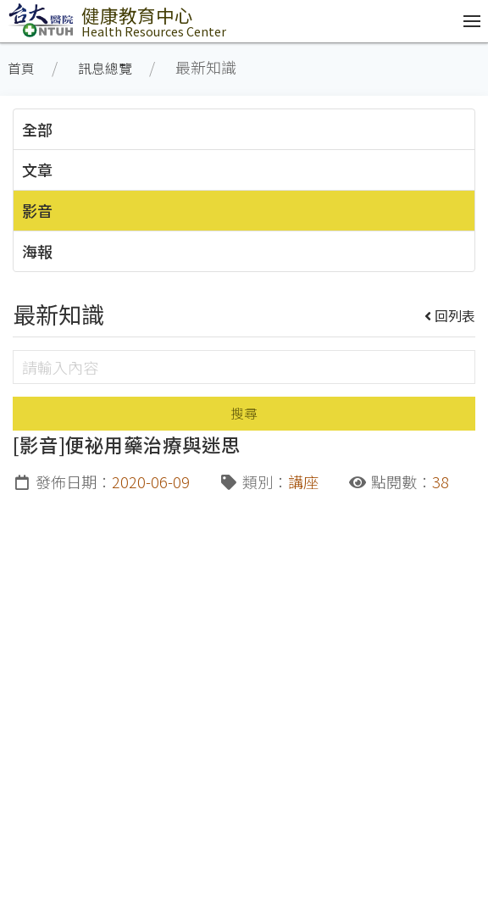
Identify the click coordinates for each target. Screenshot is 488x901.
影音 (37, 210)
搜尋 (244, 413)
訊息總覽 (105, 68)
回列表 (450, 315)
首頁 (21, 68)
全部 (37, 129)
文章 (37, 170)
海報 (37, 251)
